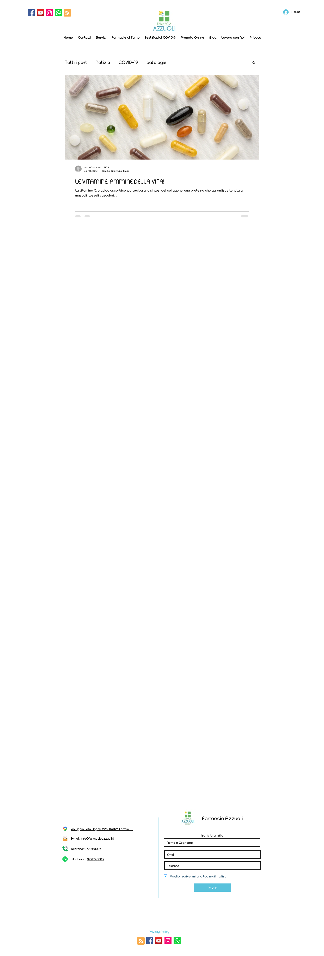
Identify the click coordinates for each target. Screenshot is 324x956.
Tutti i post (76, 62)
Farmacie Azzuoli (222, 818)
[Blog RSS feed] (67, 13)
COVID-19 (128, 62)
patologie (157, 62)
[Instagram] (49, 12)
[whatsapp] (58, 12)
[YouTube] (40, 12)
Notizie (102, 62)
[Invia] (212, 887)
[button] (254, 63)
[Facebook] (31, 12)
